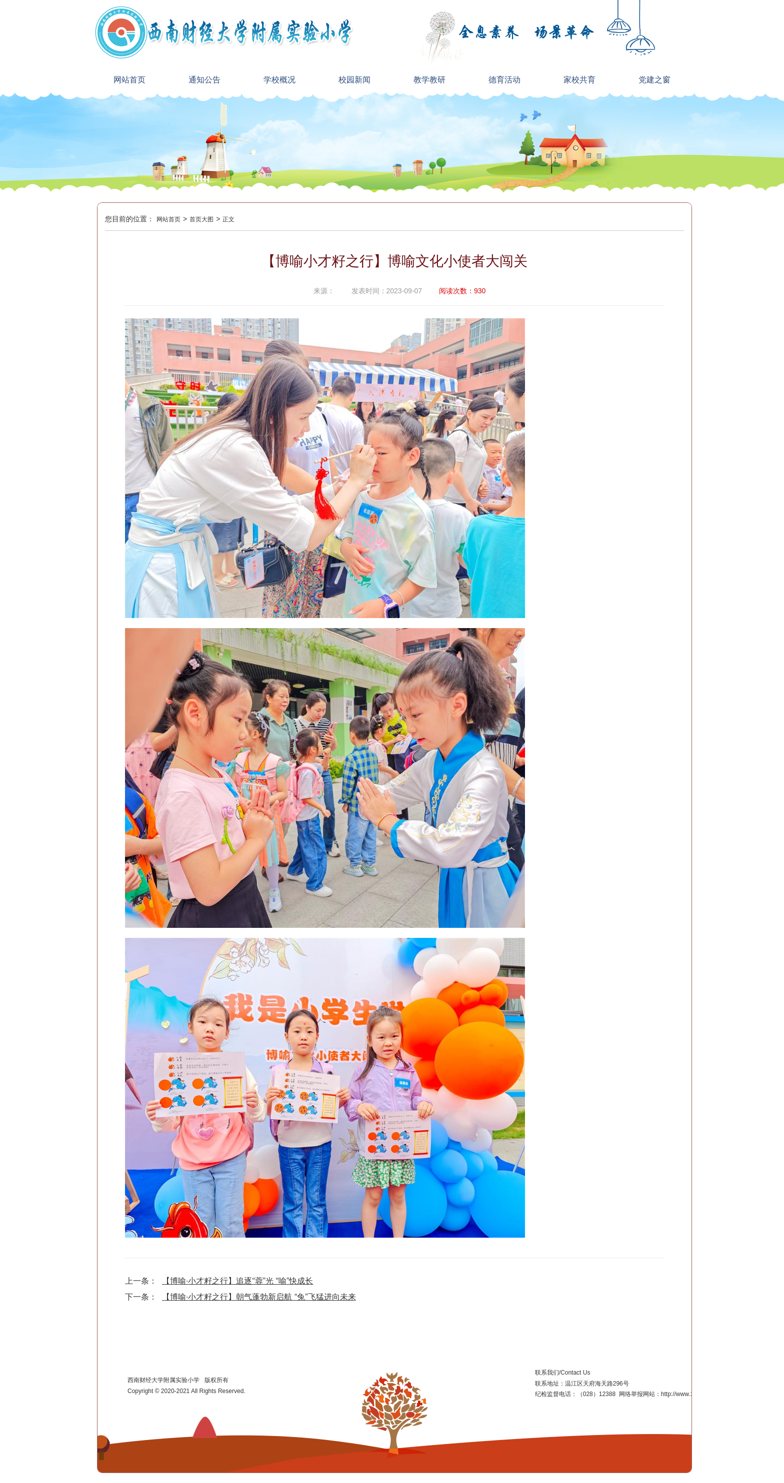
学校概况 (280, 79)
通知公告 (204, 79)
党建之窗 (654, 79)
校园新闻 (354, 79)
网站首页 (130, 79)
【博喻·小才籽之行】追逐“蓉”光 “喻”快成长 (237, 1281)
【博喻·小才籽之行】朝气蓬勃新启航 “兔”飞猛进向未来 (259, 1297)
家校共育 (580, 79)
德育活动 (504, 79)
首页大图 (202, 219)
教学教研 (430, 79)
